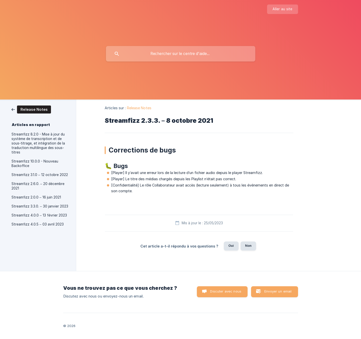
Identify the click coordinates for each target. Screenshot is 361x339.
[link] (31, 109)
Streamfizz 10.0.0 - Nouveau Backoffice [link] (34, 163)
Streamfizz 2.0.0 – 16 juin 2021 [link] (36, 197)
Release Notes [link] (139, 108)
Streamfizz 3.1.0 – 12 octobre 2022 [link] (39, 175)
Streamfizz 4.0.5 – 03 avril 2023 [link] (37, 224)
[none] (282, 9)
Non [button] (248, 246)
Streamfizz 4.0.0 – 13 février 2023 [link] (39, 215)
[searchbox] (180, 54)
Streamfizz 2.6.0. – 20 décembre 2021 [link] (37, 186)
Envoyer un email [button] (278, 291)
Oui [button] (231, 246)
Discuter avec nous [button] (225, 291)
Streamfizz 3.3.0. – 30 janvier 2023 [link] (39, 206)
